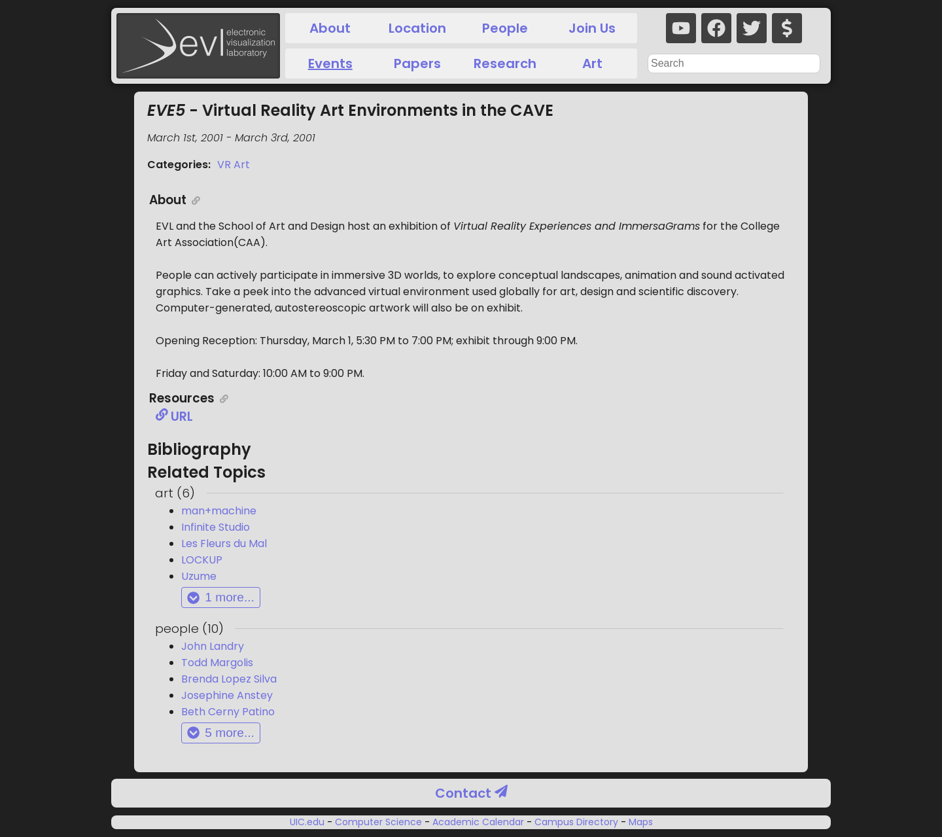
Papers (417, 63)
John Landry (212, 646)
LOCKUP (201, 559)
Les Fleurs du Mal (224, 543)
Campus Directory (576, 821)
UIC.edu (308, 821)
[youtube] (681, 28)
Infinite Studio (215, 527)
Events (330, 63)
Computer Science (378, 821)
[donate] (787, 28)
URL (174, 416)
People (505, 28)
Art (592, 63)
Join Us (592, 28)
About (330, 28)
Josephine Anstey (227, 695)
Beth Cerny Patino (228, 711)
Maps (639, 821)
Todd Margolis (217, 662)
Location (417, 28)
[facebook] (716, 28)
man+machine (218, 510)
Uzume (199, 576)
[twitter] (752, 28)
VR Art (233, 164)
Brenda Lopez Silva (229, 678)
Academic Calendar (478, 821)
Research (505, 63)
